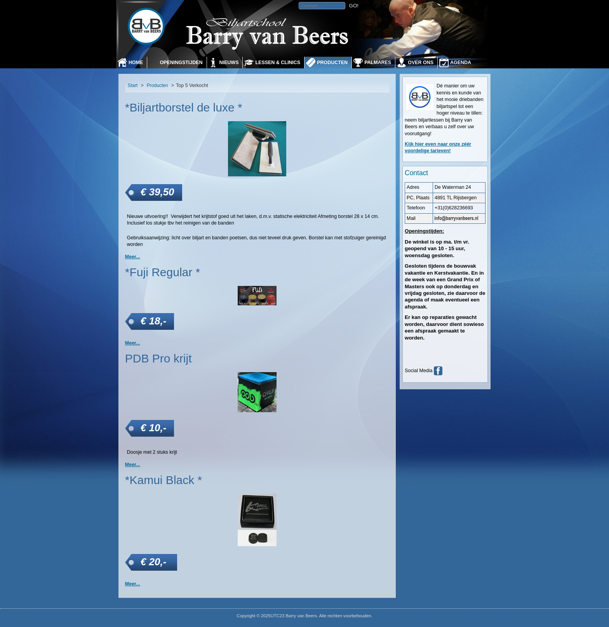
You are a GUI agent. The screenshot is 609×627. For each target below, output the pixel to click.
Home (136, 62)
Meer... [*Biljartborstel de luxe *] (132, 257)
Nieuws (229, 62)
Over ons (420, 62)
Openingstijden (181, 62)
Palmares (377, 62)
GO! (353, 6)
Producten (332, 62)
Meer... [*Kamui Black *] (132, 584)
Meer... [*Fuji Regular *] (132, 343)
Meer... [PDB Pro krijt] (132, 464)
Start (133, 85)
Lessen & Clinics (277, 62)
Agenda (460, 62)
